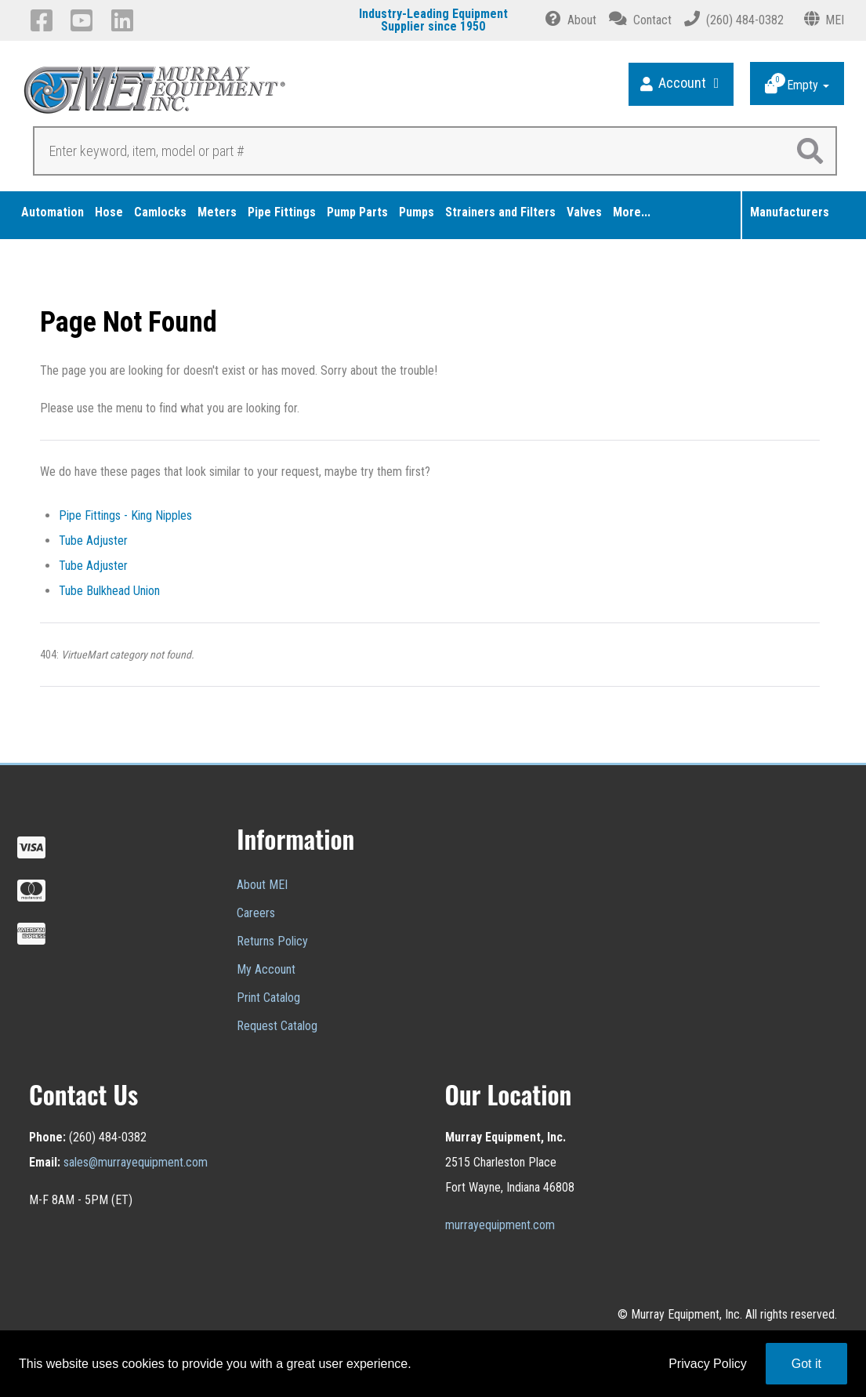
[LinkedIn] (125, 20)
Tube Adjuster (93, 540)
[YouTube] (84, 20)
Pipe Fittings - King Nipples (125, 515)
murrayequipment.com (500, 1224)
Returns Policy (272, 941)
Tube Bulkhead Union (109, 590)
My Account (266, 969)
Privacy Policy (708, 1363)
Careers (256, 912)
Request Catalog (277, 1025)
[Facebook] (44, 20)
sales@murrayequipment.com (135, 1162)
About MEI (262, 884)
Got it (806, 1363)
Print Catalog (268, 997)
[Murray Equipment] (229, 95)
